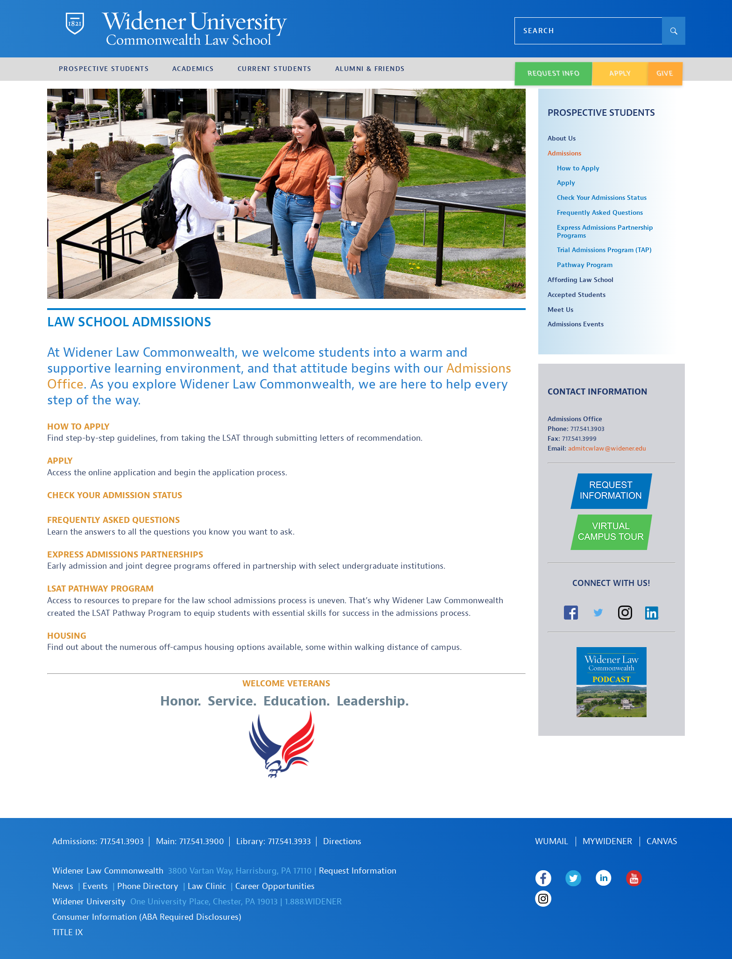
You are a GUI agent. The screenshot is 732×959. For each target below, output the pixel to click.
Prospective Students (601, 113)
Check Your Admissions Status (602, 198)
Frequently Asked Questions (113, 520)
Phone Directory (147, 886)
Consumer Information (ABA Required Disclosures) (146, 917)
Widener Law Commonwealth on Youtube (634, 878)
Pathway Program (584, 265)
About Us (562, 138)
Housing (66, 636)
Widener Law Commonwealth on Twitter (573, 878)
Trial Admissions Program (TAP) (604, 250)
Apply (60, 461)
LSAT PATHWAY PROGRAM (100, 589)
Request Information (357, 871)
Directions (342, 841)
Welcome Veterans (286, 683)
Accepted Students (576, 295)
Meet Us (560, 310)
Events (95, 886)
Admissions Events (576, 324)
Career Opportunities (275, 886)
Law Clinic (207, 886)
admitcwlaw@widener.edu (607, 448)
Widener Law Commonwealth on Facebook (543, 878)
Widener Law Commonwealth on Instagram (543, 898)
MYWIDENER (607, 841)
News (62, 886)
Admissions (564, 153)
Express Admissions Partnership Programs (605, 232)
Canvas (662, 841)
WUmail (551, 841)
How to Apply (78, 427)
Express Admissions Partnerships (125, 555)
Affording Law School (580, 280)
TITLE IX (67, 932)
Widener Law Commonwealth (107, 871)
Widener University (89, 901)
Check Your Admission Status (114, 495)
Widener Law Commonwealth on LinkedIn (604, 878)
